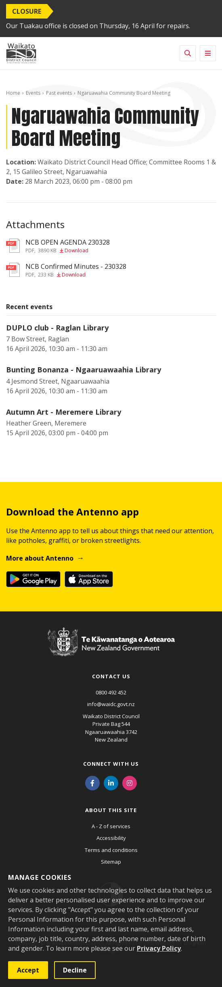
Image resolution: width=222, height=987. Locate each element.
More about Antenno (39, 558)
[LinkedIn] (111, 782)
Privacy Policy (159, 948)
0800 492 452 (111, 692)
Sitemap (111, 861)
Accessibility (111, 838)
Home (13, 92)
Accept (28, 970)
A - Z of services (111, 826)
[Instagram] (129, 782)
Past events (59, 92)
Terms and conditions (111, 850)
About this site (111, 810)
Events (33, 92)
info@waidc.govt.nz (111, 704)
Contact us (111, 676)
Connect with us (111, 763)
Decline (75, 970)
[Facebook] (92, 782)
